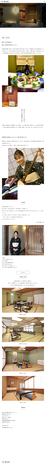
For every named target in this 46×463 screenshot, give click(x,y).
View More (23, 272)
